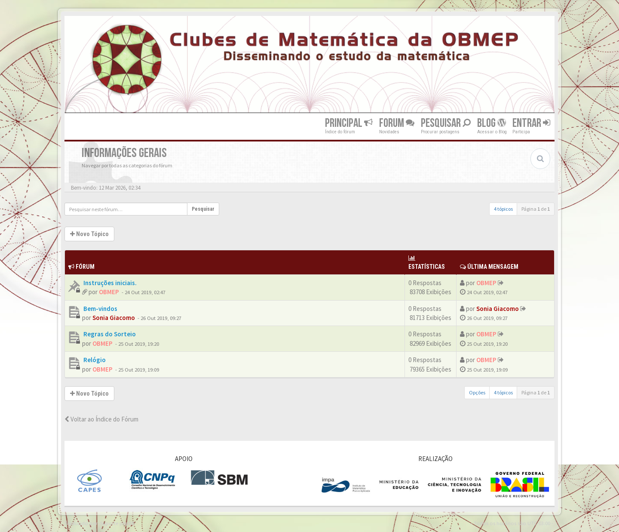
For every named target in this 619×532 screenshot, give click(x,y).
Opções (477, 392)
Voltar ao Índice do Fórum (101, 419)
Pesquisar (446, 123)
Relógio (94, 360)
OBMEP (109, 292)
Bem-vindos (99, 308)
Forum (396, 123)
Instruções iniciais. (109, 283)
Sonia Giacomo (113, 318)
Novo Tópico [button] (89, 234)
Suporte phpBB (117, 523)
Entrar (531, 123)
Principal (349, 123)
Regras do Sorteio (109, 334)
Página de (535, 209)
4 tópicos (503, 209)
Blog (491, 123)
